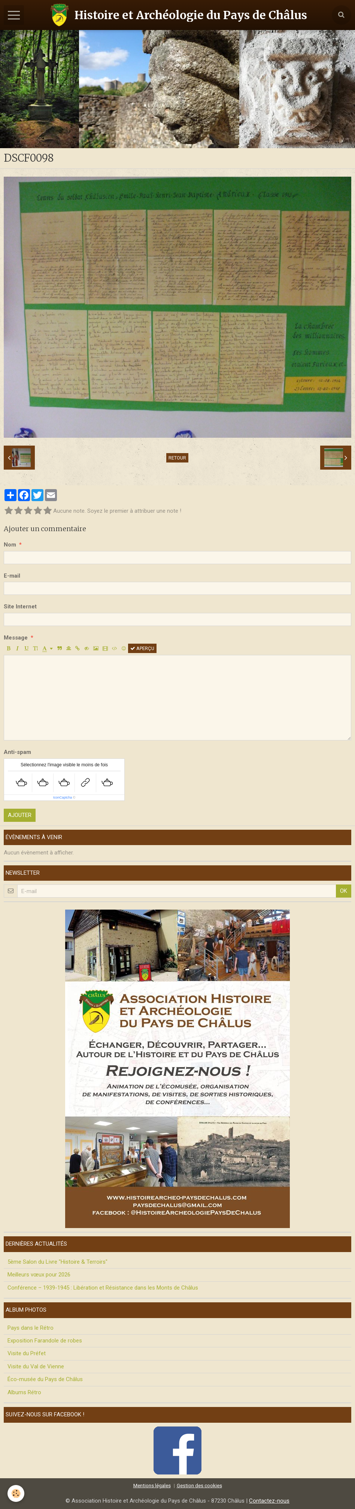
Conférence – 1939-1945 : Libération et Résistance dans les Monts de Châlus (102, 1287)
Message (16, 637)
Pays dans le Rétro (30, 1327)
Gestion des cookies (199, 1485)
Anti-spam (17, 752)
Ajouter (19, 815)
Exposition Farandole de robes (44, 1340)
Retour (177, 458)
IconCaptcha (62, 797)
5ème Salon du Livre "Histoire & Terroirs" (57, 1261)
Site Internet (20, 606)
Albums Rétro (24, 1392)
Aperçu (142, 648)
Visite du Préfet (26, 1353)
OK (343, 890)
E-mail (12, 575)
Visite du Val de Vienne (35, 1366)
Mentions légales (152, 1485)
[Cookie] (15, 1493)
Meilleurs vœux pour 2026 (38, 1274)
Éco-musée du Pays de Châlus (45, 1379)
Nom (10, 544)
